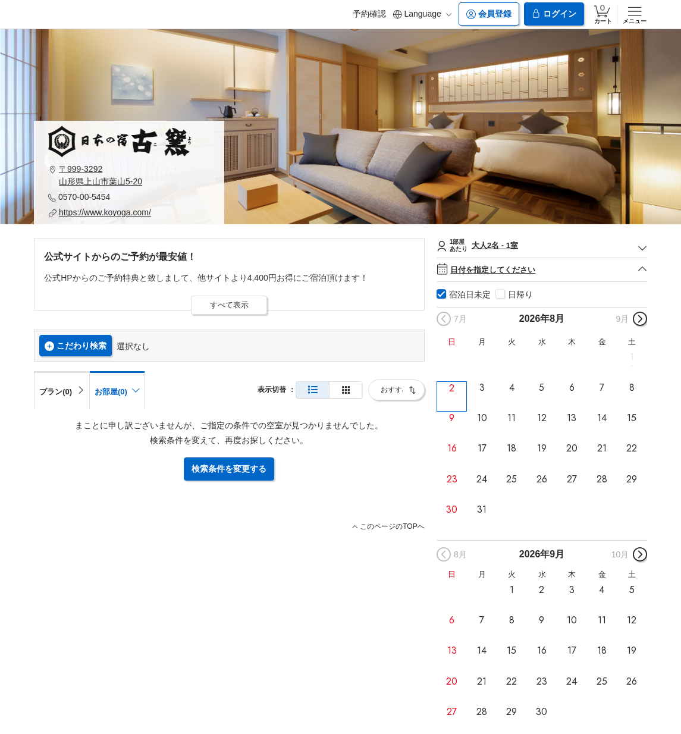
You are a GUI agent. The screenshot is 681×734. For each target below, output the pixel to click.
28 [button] (602, 478)
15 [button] (631, 418)
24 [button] (481, 478)
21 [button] (602, 448)
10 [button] (482, 418)
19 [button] (542, 448)
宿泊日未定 (470, 294)
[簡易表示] (345, 390)
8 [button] (632, 387)
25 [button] (511, 478)
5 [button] (541, 387)
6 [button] (572, 387)
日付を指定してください (542, 269)
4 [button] (511, 387)
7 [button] (602, 387)
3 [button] (482, 387)
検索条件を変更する (229, 468)
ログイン (554, 14)
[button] (129, 175)
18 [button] (511, 448)
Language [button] (422, 14)
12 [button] (542, 418)
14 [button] (602, 418)
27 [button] (572, 478)
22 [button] (631, 448)
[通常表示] (312, 390)
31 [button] (482, 509)
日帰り (520, 294)
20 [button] (572, 448)
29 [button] (631, 478)
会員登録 (488, 14)
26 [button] (541, 478)
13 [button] (571, 418)
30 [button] (451, 509)
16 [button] (452, 448)
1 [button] (632, 357)
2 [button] (451, 388)
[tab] (61, 389)
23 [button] (452, 478)
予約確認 (369, 13)
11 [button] (511, 418)
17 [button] (482, 448)
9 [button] (451, 418)
